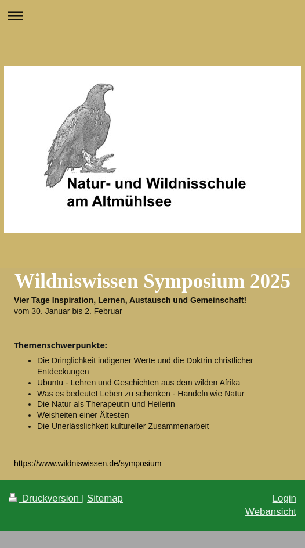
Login (284, 498)
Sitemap (105, 498)
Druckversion (45, 498)
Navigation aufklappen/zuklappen (152, 15)
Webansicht (270, 511)
